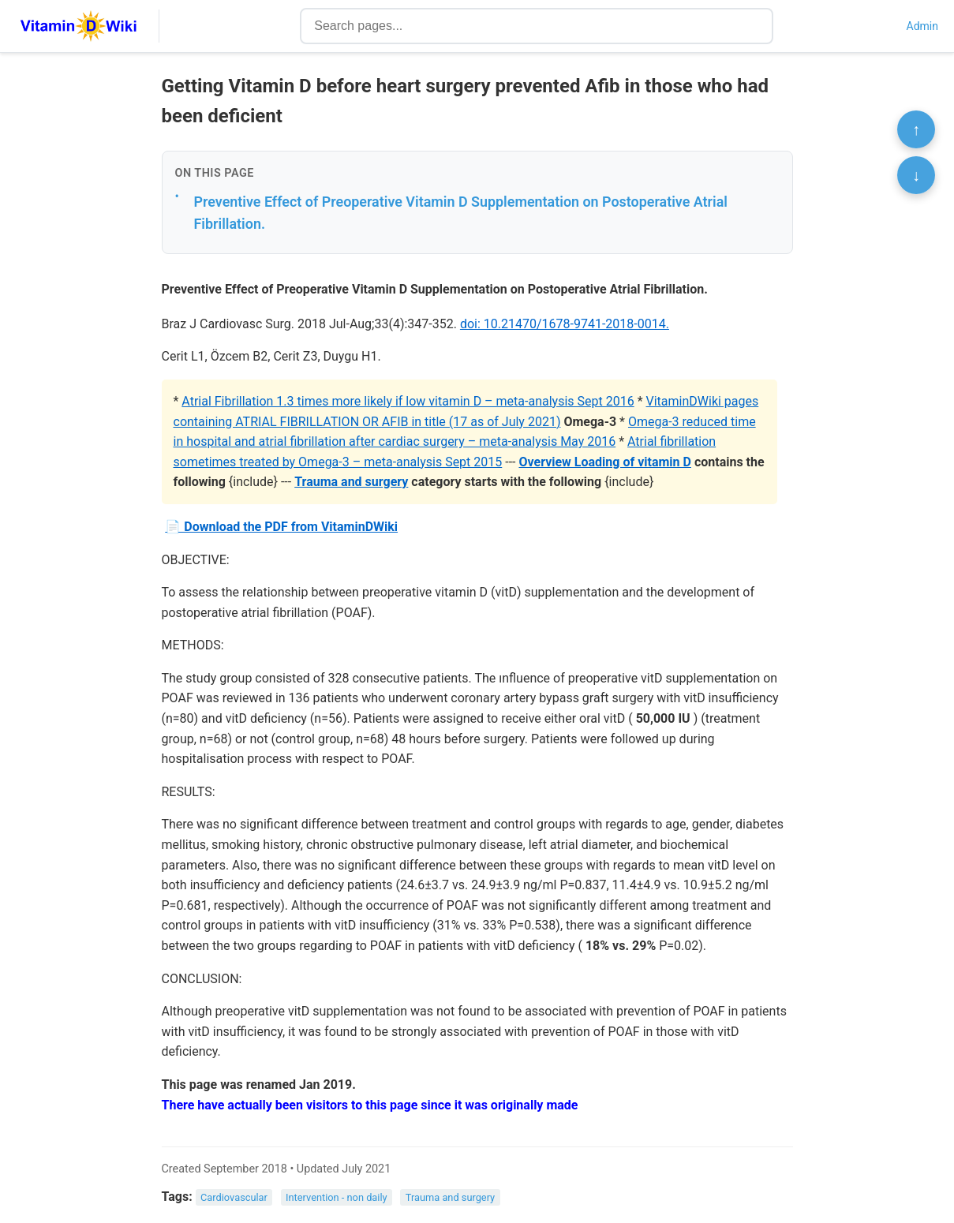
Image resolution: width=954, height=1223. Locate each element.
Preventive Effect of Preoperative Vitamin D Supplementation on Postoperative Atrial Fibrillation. (461, 213)
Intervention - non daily (336, 1197)
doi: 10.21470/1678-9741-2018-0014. (564, 323)
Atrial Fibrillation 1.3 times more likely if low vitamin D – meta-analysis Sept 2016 (407, 401)
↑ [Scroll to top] (916, 129)
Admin (922, 26)
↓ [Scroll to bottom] (916, 175)
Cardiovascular (233, 1197)
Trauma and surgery (351, 481)
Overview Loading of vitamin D (604, 461)
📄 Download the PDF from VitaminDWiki (281, 526)
